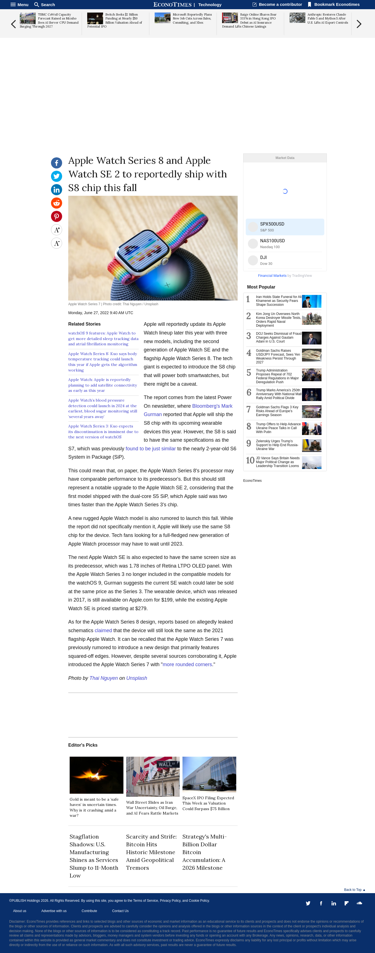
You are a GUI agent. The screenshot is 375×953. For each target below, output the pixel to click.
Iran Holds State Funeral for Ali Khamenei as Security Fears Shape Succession (278, 301)
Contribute (89, 911)
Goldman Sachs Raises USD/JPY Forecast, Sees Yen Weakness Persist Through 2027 (278, 356)
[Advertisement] (187, 110)
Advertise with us (54, 911)
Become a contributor (280, 4)
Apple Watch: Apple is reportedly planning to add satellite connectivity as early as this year (102, 385)
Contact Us (120, 911)
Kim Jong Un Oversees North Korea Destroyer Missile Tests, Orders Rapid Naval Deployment (278, 320)
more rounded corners (187, 664)
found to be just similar (151, 448)
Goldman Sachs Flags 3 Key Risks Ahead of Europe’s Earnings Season (277, 411)
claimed (103, 630)
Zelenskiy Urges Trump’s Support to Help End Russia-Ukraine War (277, 445)
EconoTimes (252, 481)
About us (19, 911)
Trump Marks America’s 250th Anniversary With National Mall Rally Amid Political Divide (278, 394)
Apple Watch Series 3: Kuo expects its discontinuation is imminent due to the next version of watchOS (103, 431)
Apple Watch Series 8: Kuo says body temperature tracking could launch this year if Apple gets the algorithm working (102, 362)
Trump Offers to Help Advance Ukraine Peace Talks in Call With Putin (278, 428)
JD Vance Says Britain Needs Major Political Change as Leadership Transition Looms (278, 462)
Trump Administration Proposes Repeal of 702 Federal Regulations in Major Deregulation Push (277, 376)
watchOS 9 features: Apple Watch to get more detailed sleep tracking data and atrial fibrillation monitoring (103, 338)
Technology (209, 4)
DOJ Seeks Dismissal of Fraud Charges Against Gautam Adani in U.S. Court (278, 337)
